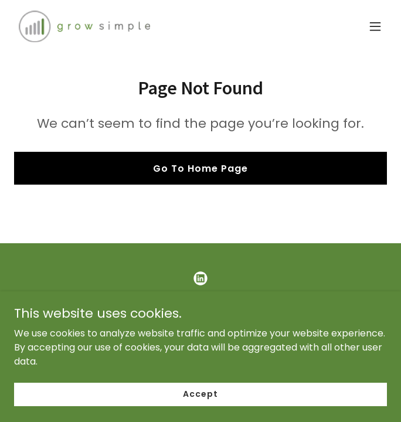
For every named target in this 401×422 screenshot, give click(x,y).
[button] (375, 26)
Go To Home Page (200, 168)
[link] (84, 26)
